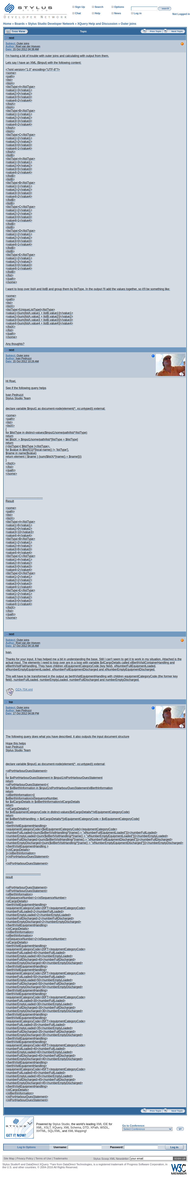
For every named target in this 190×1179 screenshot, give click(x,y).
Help (97, 13)
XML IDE (102, 1124)
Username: (61, 1147)
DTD (86, 1127)
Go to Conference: (133, 1125)
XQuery (57, 1127)
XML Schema (72, 1127)
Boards (20, 23)
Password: (117, 1147)
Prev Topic (155, 31)
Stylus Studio (61, 1124)
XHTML (41, 1131)
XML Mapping (77, 1131)
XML (39, 1127)
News (117, 13)
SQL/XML (54, 1131)
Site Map (9, 1158)
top (9, 701)
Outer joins (128, 23)
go (180, 1129)
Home (7, 23)
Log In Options (26, 1147)
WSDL (104, 1127)
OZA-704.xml (24, 689)
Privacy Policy (24, 1158)
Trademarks (60, 1158)
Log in (138, 13)
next (10, 37)
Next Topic (177, 31)
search (165, 8)
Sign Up (80, 6)
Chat (78, 13)
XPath (94, 1127)
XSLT (47, 1127)
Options (119, 6)
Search (99, 6)
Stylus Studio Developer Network (51, 23)
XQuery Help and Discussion (97, 23)
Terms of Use (43, 1158)
